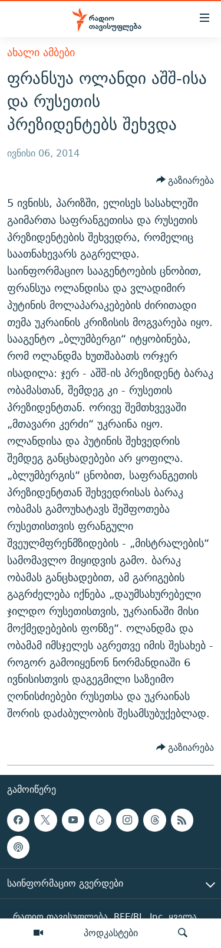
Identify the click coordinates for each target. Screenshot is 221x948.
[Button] (185, 180)
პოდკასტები (111, 932)
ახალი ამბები (41, 52)
